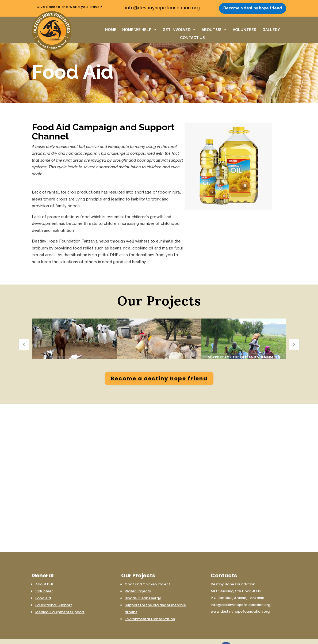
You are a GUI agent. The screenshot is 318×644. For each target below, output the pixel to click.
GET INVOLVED (176, 30)
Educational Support (53, 591)
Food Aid (43, 584)
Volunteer (44, 577)
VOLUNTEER (244, 30)
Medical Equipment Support (60, 598)
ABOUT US (211, 30)
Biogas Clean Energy (143, 584)
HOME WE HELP (136, 30)
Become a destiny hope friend (252, 8)
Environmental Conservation (150, 605)
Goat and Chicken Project (147, 570)
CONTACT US (192, 38)
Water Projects (138, 577)
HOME (110, 30)
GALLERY (271, 30)
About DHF (44, 570)
